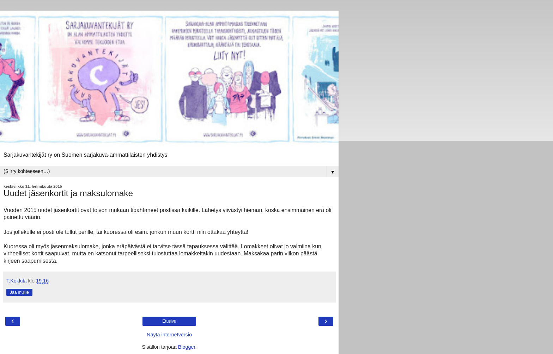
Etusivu (169, 321)
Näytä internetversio (169, 334)
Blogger (186, 347)
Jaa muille (19, 292)
